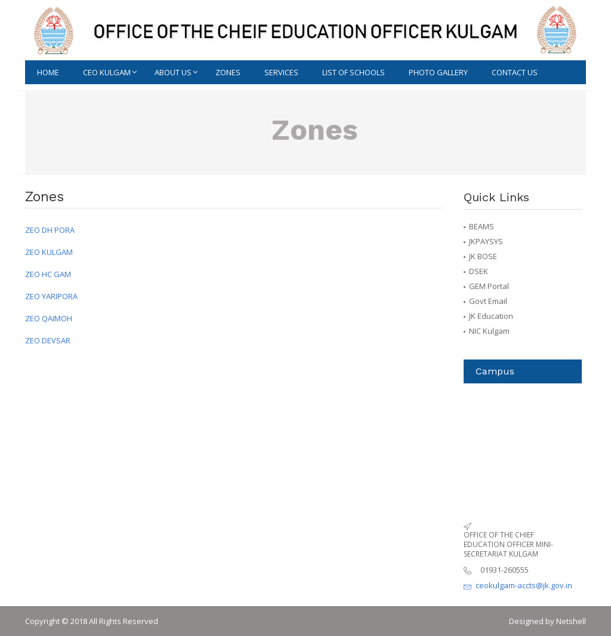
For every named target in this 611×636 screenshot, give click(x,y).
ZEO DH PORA (50, 230)
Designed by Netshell (547, 621)
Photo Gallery (438, 72)
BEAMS (481, 226)
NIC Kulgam (489, 331)
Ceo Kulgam (107, 72)
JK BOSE (483, 256)
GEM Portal (489, 286)
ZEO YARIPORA (51, 296)
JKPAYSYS (486, 241)
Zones (227, 72)
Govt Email (488, 301)
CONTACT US (515, 72)
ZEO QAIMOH (48, 318)
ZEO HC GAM (48, 274)
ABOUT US (173, 72)
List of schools (353, 72)
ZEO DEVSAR (47, 340)
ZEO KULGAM (49, 252)
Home (48, 72)
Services (281, 72)
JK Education (491, 316)
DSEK (478, 271)
